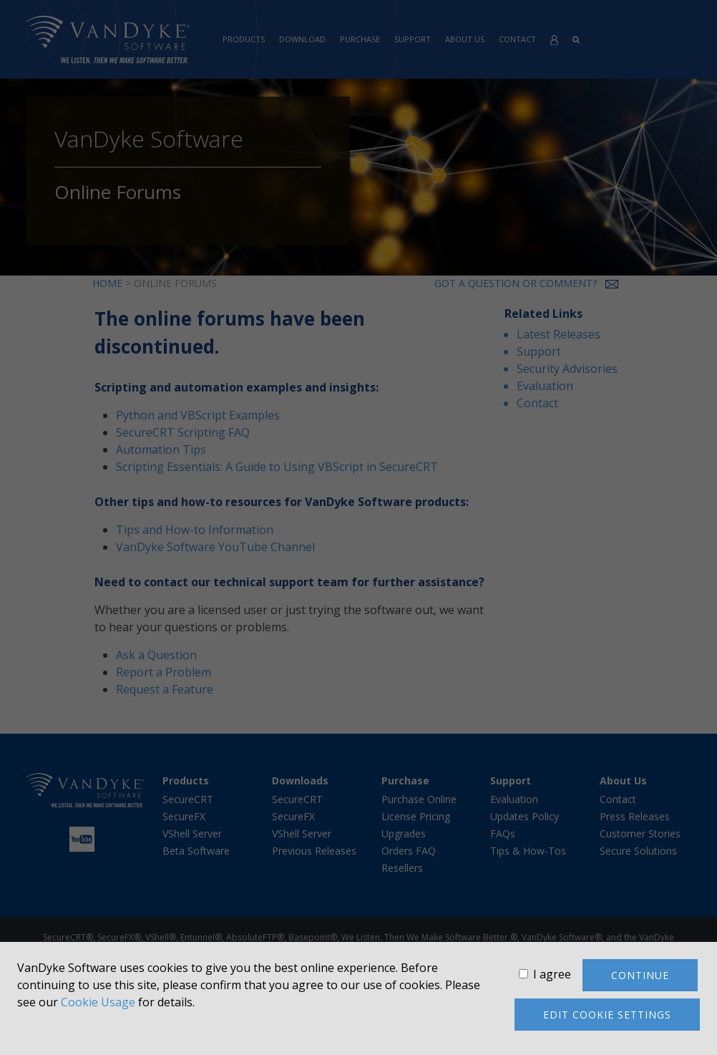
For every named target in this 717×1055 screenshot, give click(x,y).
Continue (640, 975)
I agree (552, 974)
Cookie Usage (98, 1002)
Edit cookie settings (607, 1014)
